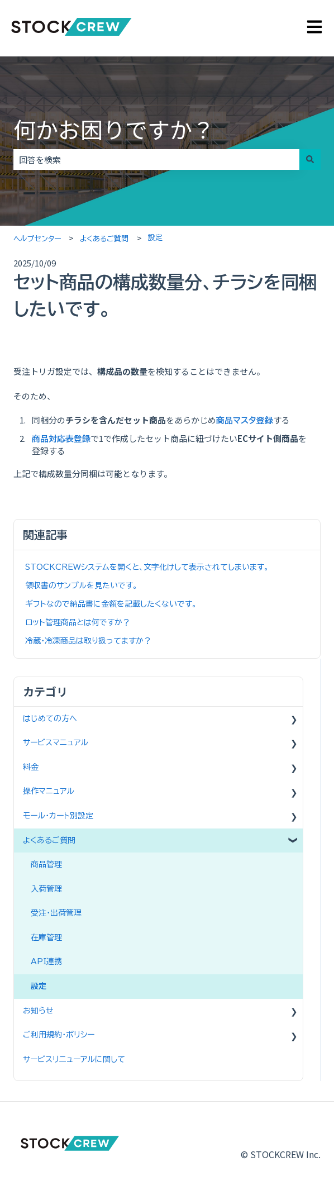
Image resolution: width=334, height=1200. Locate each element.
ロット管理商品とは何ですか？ (77, 622)
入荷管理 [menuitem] (46, 889)
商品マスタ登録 (244, 420)
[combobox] (156, 159)
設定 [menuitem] (38, 986)
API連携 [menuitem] (46, 961)
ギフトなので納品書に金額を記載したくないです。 (111, 604)
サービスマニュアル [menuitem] (55, 742)
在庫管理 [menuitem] (46, 937)
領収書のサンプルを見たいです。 (81, 585)
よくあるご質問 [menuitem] (49, 840)
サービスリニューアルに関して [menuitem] (74, 1059)
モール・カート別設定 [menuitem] (58, 816)
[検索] (310, 159)
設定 (155, 237)
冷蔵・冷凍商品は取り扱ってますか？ (88, 641)
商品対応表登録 (61, 439)
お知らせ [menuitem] (38, 1011)
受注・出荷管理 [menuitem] (56, 913)
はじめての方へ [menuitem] (50, 718)
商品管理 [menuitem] (46, 864)
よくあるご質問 (104, 238)
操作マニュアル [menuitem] (48, 791)
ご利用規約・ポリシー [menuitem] (58, 1035)
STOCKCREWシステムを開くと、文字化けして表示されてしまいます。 (147, 567)
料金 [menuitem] (31, 767)
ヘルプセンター (37, 238)
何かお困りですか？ (113, 129)
